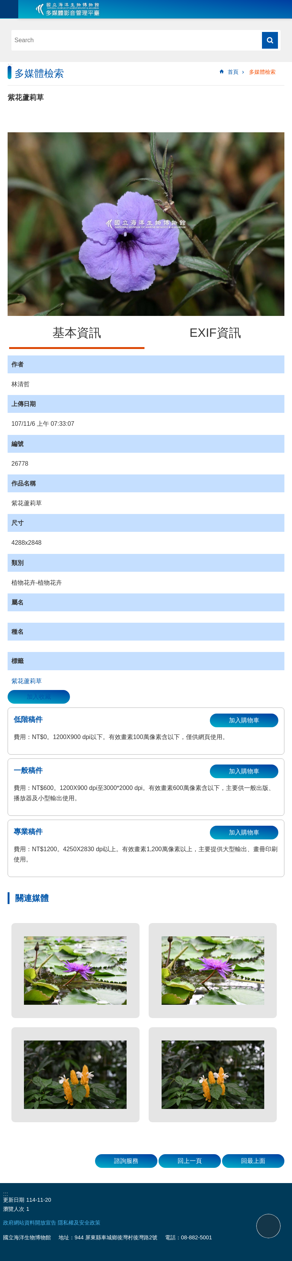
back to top (268, 1226)
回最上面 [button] (253, 1161)
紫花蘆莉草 (26, 681)
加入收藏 (39, 696)
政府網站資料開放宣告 (29, 1223)
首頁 (233, 72)
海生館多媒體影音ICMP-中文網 (67, 9)
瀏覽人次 (13, 1209)
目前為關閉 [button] (9, 9)
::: (10, 65)
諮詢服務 (126, 1161)
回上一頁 (190, 1161)
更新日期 (13, 1200)
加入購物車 (244, 720)
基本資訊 (76, 332)
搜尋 (270, 40)
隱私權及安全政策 (79, 1223)
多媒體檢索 (262, 72)
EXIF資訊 (215, 332)
